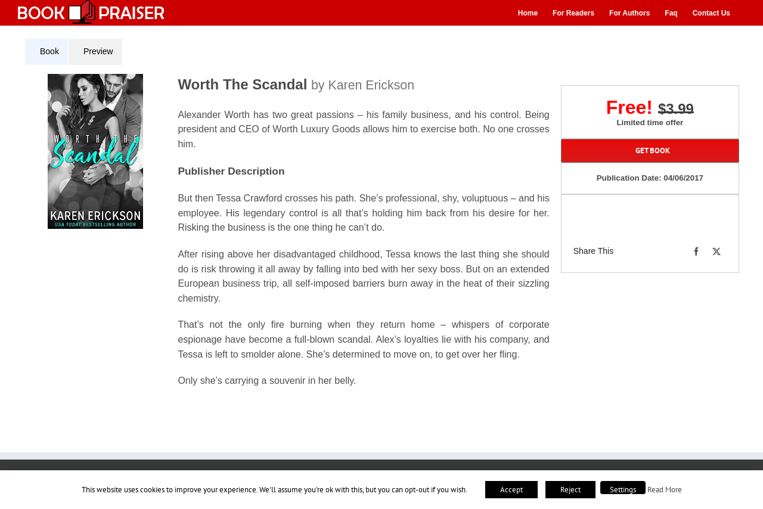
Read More (664, 489)
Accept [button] (511, 490)
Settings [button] (623, 490)
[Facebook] (696, 251)
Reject (570, 490)
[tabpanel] (291, 238)
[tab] (46, 52)
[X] (716, 251)
